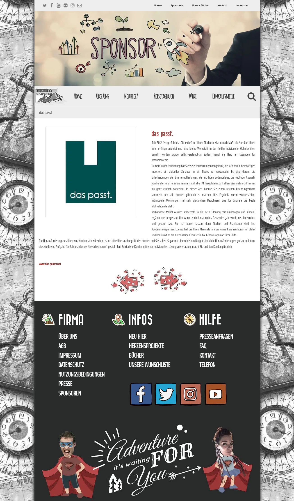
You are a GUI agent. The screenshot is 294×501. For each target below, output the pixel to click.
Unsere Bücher (200, 5)
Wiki (192, 96)
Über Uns (102, 96)
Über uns (67, 336)
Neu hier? (130, 96)
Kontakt (222, 5)
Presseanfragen (216, 336)
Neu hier (137, 336)
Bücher (136, 355)
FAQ (202, 346)
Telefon (207, 365)
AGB (62, 346)
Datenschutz (71, 365)
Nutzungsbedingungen (81, 374)
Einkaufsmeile (223, 96)
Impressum (242, 5)
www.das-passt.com (50, 264)
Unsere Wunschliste (149, 365)
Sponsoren (177, 5)
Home (78, 96)
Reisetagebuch (163, 96)
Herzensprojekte (146, 346)
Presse (158, 5)
